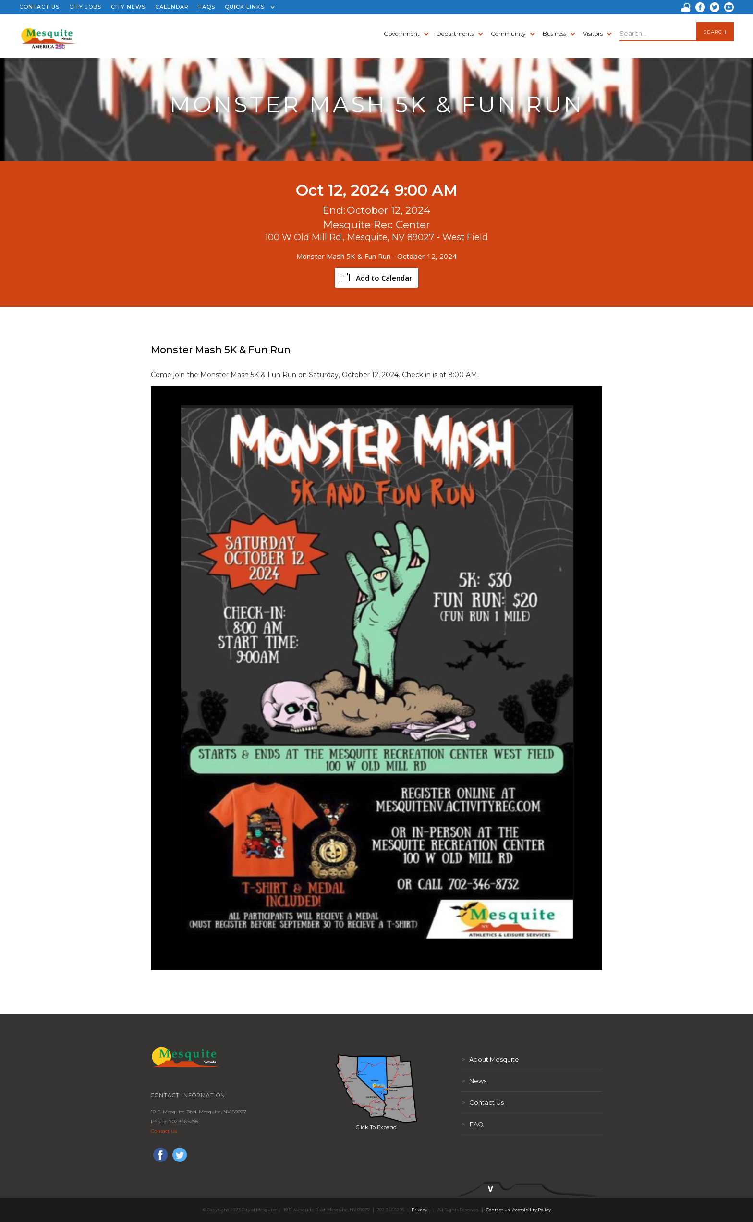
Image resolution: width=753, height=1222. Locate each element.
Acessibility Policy (531, 1209)
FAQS (206, 6)
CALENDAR (172, 6)
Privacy (419, 1209)
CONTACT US (39, 6)
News (474, 1081)
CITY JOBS (85, 6)
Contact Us (164, 1131)
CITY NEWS (128, 6)
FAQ (473, 1124)
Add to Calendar (376, 277)
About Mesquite (490, 1059)
